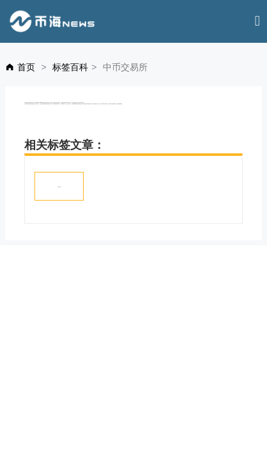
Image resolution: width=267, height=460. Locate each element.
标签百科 (70, 67)
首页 (26, 67)
